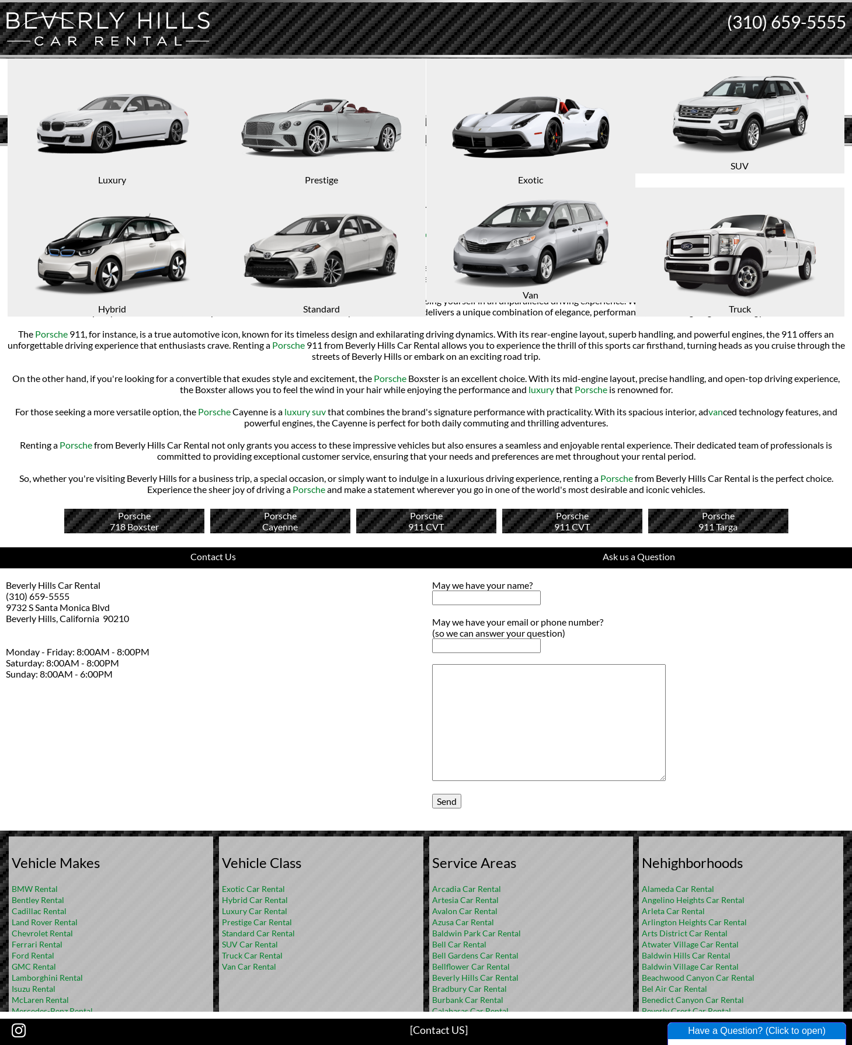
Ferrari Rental (37, 944)
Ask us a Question (639, 556)
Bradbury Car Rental (469, 989)
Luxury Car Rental (254, 911)
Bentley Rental (38, 900)
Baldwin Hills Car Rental (686, 955)
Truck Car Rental (252, 955)
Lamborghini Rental (47, 977)
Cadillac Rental (39, 911)
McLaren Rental (40, 1000)
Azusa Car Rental (463, 922)
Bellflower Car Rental (471, 966)
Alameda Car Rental (678, 889)
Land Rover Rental (45, 922)
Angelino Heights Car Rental (693, 900)
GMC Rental (34, 966)
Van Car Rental (249, 966)
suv (363, 245)
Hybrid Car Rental (255, 900)
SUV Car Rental (250, 944)
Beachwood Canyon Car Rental (698, 977)
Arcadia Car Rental (466, 889)
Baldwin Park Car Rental (476, 933)
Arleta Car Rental (673, 911)
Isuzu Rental (33, 989)
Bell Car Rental (459, 944)
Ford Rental (33, 955)
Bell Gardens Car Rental (475, 955)
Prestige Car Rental (257, 922)
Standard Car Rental (258, 933)
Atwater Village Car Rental (690, 944)
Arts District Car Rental (685, 933)
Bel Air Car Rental (674, 989)
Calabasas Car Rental (470, 1011)
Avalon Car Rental (465, 911)
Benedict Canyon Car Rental (693, 1000)
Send (447, 801)
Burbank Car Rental (467, 1000)
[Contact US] (439, 1029)
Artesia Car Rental (465, 900)
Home (413, 155)
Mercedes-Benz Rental (52, 1011)
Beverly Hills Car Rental (475, 977)
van (715, 411)
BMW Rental (35, 889)
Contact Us (213, 556)
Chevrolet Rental (42, 933)
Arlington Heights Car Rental (694, 922)
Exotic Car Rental (253, 889)
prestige (438, 233)
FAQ (441, 155)
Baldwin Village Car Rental (690, 966)
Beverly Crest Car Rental (686, 1011)
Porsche (28, 233)
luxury (116, 233)
